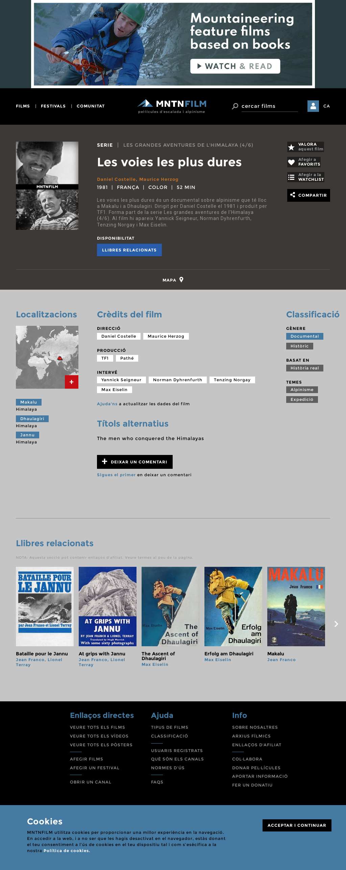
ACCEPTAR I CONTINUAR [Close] (297, 825)
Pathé (127, 361)
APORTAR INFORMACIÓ (260, 779)
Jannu (27, 437)
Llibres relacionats (129, 249)
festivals (53, 105)
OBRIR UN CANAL (91, 785)
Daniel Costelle (117, 179)
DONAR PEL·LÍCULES (256, 770)
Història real (305, 370)
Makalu (28, 405)
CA (326, 105)
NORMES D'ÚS (168, 770)
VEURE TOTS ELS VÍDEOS (99, 739)
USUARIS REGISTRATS (177, 753)
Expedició (302, 402)
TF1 (105, 361)
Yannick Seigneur (121, 382)
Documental (305, 339)
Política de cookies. (67, 850)
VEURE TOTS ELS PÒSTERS (101, 747)
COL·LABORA (247, 762)
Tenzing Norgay (232, 382)
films (23, 105)
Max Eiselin (114, 392)
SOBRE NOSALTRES (255, 730)
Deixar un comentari (134, 464)
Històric (300, 349)
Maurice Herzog (163, 179)
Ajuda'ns (107, 406)
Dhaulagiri (32, 421)
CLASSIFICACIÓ (169, 739)
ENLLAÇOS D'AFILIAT (256, 747)
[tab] (173, 281)
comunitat (91, 105)
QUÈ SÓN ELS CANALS (177, 762)
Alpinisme (302, 392)
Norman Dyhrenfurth (177, 382)
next (336, 627)
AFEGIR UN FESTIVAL (95, 770)
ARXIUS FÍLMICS (251, 739)
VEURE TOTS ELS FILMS (97, 730)
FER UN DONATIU (252, 788)
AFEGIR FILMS (86, 762)
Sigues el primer (116, 477)
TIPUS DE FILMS (170, 730)
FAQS (157, 785)
